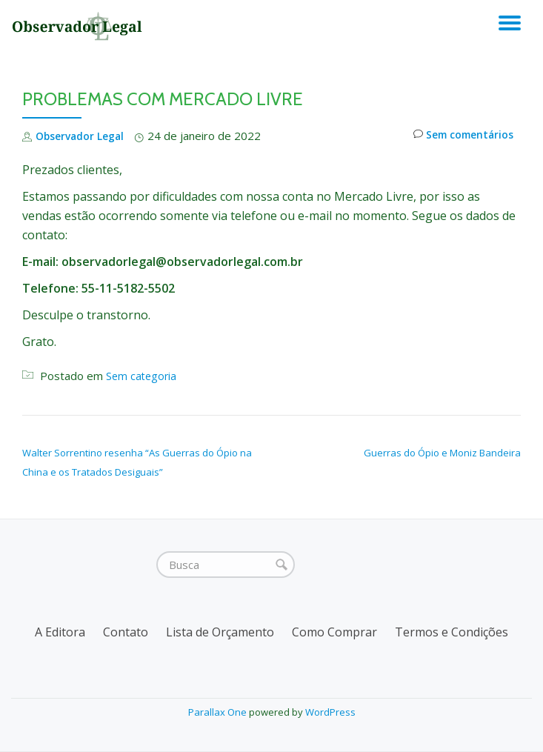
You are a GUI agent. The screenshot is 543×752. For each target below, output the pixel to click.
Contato (125, 632)
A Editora (60, 632)
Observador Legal (84, 135)
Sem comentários (458, 136)
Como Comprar (334, 632)
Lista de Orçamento (220, 632)
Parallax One (218, 712)
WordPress (330, 712)
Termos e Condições (451, 632)
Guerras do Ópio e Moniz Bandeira (442, 452)
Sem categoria (142, 375)
